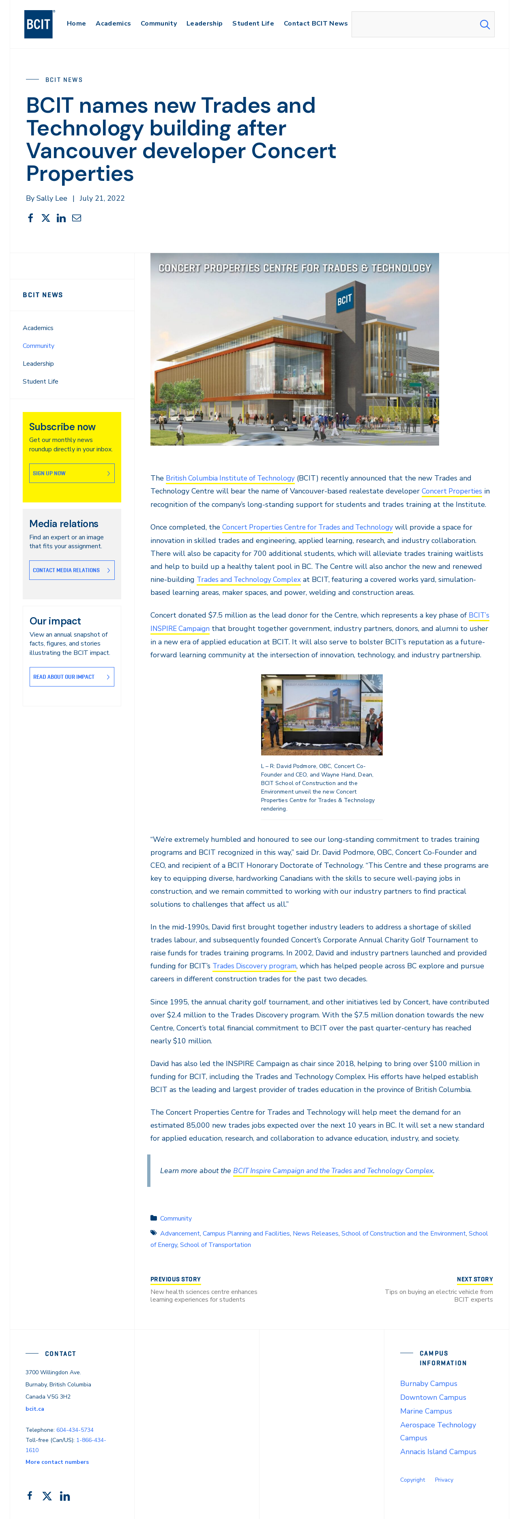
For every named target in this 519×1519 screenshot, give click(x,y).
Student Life (40, 381)
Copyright (412, 1478)
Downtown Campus (433, 1396)
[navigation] (47, 24)
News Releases (316, 1231)
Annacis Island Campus (438, 1450)
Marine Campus (426, 1409)
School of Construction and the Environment (403, 1231)
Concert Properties (453, 491)
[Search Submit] (485, 24)
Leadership (38, 363)
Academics (38, 328)
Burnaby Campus (428, 1382)
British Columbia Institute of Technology (234, 478)
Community (38, 345)
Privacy (444, 1478)
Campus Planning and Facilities (246, 1231)
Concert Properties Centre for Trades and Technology (312, 527)
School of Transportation (215, 1243)
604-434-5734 (75, 1428)
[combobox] (423, 24)
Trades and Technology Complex (252, 579)
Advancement (180, 1231)
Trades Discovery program (256, 965)
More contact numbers (57, 1460)
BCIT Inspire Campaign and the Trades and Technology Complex (339, 1169)
